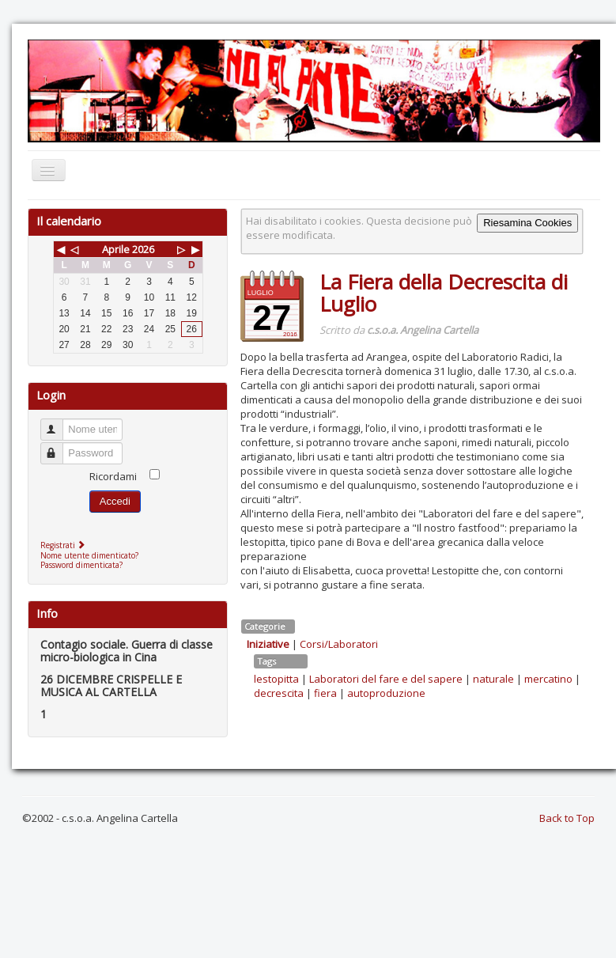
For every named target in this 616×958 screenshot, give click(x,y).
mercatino (548, 679)
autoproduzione (386, 693)
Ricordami (113, 476)
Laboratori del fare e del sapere (386, 679)
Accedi (115, 501)
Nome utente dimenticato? (89, 555)
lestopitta (276, 679)
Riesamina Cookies (527, 223)
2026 (143, 249)
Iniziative (268, 644)
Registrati (64, 545)
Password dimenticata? (81, 564)
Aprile (116, 249)
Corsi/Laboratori (339, 644)
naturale (493, 679)
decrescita (279, 693)
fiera (325, 693)
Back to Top (567, 818)
